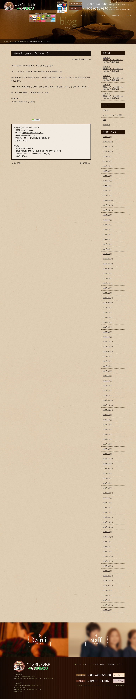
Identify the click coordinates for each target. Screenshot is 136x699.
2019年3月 (106, 503)
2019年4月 (106, 498)
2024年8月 (106, 220)
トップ (78, 664)
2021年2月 (106, 390)
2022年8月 (106, 312)
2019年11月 (107, 463)
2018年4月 (106, 556)
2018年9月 (106, 532)
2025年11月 (107, 146)
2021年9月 (106, 356)
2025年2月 (106, 190)
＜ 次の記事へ (16, 163)
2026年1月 (106, 137)
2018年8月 (106, 537)
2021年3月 (106, 385)
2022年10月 (107, 303)
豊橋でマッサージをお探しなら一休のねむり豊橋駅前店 (113, 60)
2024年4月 (106, 239)
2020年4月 (106, 439)
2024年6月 (106, 229)
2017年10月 (107, 585)
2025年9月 (106, 156)
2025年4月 (106, 181)
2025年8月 (106, 161)
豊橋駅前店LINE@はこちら (32, 133)
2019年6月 (106, 488)
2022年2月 (106, 332)
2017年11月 (107, 581)
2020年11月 (107, 405)
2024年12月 (107, 200)
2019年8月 (106, 478)
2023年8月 (106, 278)
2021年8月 (106, 361)
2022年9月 (106, 307)
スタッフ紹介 (99, 664)
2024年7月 (106, 225)
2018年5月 (106, 551)
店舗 (104, 120)
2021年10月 (107, 351)
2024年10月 (107, 210)
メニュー (88, 664)
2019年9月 (106, 473)
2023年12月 (107, 259)
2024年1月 (106, 254)
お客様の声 (106, 125)
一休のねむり (24, 41)
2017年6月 (106, 605)
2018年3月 (106, 561)
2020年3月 (106, 444)
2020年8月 (106, 420)
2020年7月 (106, 424)
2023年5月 (106, 293)
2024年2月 (106, 249)
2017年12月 (107, 576)
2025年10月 (107, 151)
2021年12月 (107, 342)
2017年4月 (106, 610)
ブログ (10, 41)
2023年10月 (107, 268)
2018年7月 (106, 541)
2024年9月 (106, 215)
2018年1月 (106, 571)
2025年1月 (106, 195)
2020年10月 (107, 410)
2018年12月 (107, 517)
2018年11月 (107, 522)
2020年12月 (107, 400)
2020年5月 (106, 434)
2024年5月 (106, 234)
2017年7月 (106, 600)
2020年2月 (106, 449)
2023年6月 (106, 288)
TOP (5, 41)
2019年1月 (106, 512)
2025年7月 (106, 166)
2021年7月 (106, 366)
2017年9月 (106, 590)
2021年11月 (107, 346)
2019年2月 (106, 507)
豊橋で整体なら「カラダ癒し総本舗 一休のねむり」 (98, 685)
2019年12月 (107, 459)
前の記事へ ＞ (85, 163)
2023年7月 (106, 283)
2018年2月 (106, 566)
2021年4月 (106, 381)
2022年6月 (106, 322)
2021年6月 (106, 371)
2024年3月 (106, 244)
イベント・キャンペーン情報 (112, 115)
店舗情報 (111, 664)
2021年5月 (106, 376)
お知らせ (16, 41)
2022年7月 (106, 317)
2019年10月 (107, 468)
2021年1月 (106, 395)
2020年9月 (106, 415)
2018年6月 (106, 546)
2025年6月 (106, 171)
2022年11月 (107, 298)
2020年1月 (106, 454)
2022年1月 (106, 337)
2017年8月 (106, 595)
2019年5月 (106, 493)
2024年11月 (107, 205)
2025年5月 (106, 176)
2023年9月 (106, 273)
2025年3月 (106, 186)
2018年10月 (107, 527)
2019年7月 (106, 483)
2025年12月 (107, 142)
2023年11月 (107, 264)
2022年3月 (106, 327)
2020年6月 (106, 429)
